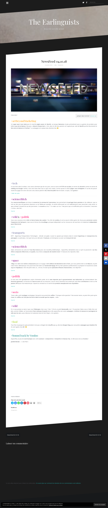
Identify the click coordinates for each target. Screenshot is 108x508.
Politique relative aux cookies (56, 505)
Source (13, 211)
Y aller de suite (15, 193)
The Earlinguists (54, 21)
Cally (55, 65)
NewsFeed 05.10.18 (95, 435)
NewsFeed (60, 65)
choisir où (93, 116)
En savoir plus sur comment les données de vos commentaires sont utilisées (58, 483)
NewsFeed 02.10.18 (13, 435)
